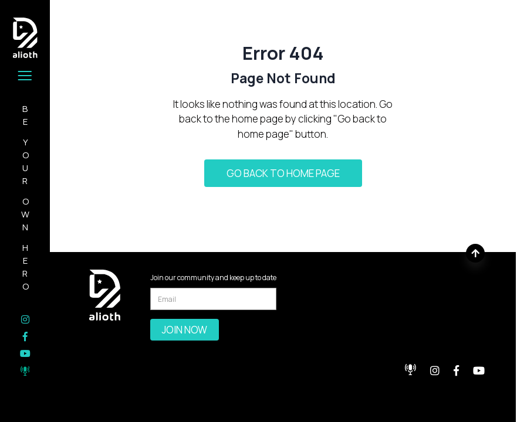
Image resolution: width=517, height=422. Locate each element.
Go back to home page (283, 173)
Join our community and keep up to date (213, 278)
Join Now (184, 329)
